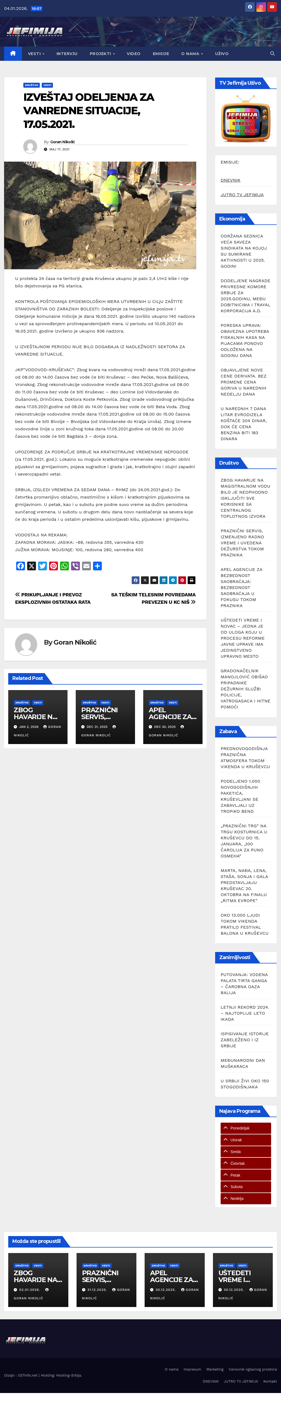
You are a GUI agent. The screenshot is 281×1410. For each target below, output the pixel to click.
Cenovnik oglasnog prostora (253, 1369)
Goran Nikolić (62, 141)
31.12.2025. (97, 1290)
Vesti (35, 53)
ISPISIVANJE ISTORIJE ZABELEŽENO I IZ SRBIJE (245, 1039)
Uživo (222, 53)
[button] (272, 53)
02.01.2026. (30, 1290)
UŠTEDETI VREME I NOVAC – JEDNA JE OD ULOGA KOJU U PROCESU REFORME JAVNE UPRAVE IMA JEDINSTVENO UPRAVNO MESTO (243, 638)
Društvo (31, 85)
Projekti (101, 53)
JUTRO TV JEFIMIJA (242, 194)
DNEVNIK (230, 180)
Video (134, 53)
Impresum (192, 1369)
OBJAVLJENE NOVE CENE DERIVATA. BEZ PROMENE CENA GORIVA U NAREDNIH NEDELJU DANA (243, 382)
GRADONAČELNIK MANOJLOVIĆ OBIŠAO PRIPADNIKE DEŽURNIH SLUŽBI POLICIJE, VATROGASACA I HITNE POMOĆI (245, 689)
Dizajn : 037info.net (21, 1375)
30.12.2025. (166, 1290)
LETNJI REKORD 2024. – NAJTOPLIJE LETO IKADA (245, 1013)
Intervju (67, 53)
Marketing (214, 1369)
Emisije (161, 53)
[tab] (246, 1128)
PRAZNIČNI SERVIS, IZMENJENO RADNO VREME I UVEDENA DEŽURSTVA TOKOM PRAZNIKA (242, 542)
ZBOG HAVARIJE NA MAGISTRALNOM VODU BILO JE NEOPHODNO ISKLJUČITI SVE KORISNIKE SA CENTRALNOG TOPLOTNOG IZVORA (245, 498)
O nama (191, 53)
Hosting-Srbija (68, 1375)
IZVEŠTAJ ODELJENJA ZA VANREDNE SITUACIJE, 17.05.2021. (88, 111)
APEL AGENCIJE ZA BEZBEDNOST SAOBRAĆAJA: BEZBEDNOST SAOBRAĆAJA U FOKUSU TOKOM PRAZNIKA (241, 587)
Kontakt (270, 1381)
